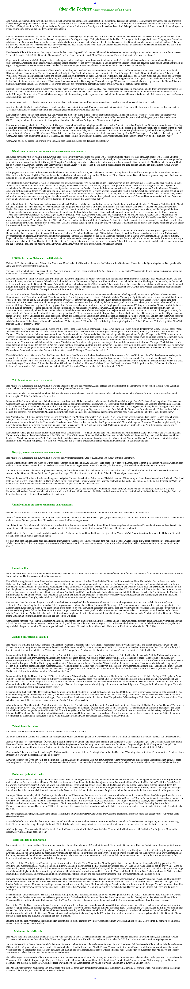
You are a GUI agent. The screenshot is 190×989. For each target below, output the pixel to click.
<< (95, 2)
